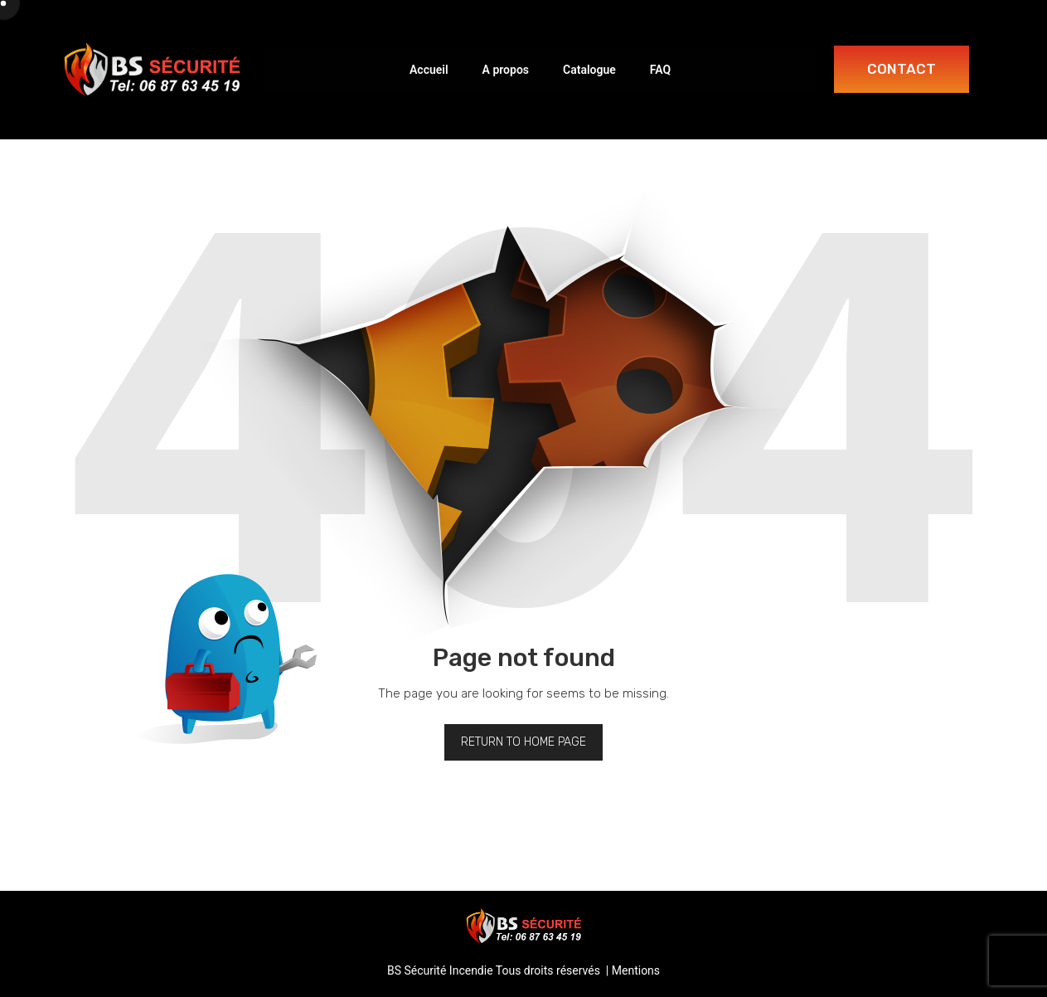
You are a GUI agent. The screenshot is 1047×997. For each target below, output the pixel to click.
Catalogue (589, 69)
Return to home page (523, 742)
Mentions (636, 970)
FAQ (660, 69)
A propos (505, 69)
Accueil (429, 69)
